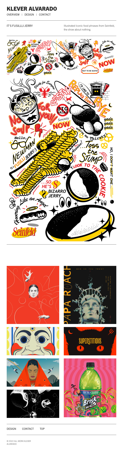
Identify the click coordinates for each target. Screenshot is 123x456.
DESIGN (29, 14)
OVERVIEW (13, 14)
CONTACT (45, 14)
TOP (42, 428)
